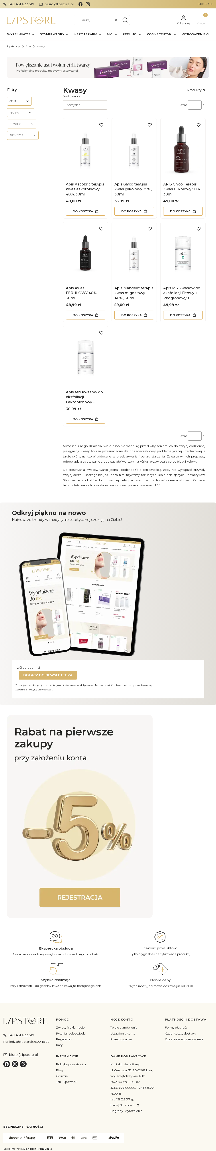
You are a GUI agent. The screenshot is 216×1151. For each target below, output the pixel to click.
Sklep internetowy (26, 1148)
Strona (183, 104)
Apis (28, 46)
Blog (59, 1070)
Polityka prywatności (71, 1064)
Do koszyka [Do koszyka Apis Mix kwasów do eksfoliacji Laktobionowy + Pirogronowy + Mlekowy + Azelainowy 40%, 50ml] (83, 419)
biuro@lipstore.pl (123, 1105)
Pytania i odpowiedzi (71, 1033)
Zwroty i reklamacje (70, 1027)
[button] (125, 20)
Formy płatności (176, 1027)
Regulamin (64, 1039)
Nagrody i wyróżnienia (126, 1111)
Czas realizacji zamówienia (184, 1039)
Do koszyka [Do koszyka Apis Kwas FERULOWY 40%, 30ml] (83, 315)
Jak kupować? (66, 1082)
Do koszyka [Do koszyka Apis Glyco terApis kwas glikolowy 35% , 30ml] (131, 211)
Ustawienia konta (122, 1033)
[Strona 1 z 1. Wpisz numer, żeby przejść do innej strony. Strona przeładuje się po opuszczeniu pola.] (195, 105)
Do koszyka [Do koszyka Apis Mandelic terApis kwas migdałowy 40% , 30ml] (131, 315)
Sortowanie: (72, 96)
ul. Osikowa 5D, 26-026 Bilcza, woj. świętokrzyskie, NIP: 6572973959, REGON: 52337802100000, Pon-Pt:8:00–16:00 (132, 1081)
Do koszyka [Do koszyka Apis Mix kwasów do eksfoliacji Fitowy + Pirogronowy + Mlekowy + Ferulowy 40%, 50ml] (180, 315)
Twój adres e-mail (28, 667)
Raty (59, 1045)
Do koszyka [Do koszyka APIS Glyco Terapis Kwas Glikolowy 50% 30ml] (180, 211)
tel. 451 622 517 (120, 1099)
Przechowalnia (121, 1039)
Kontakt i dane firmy (124, 1064)
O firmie (62, 1076)
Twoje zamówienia (123, 1027)
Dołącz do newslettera (47, 675)
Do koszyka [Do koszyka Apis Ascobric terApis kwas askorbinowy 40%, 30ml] (83, 211)
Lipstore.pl (13, 46)
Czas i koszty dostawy (180, 1033)
